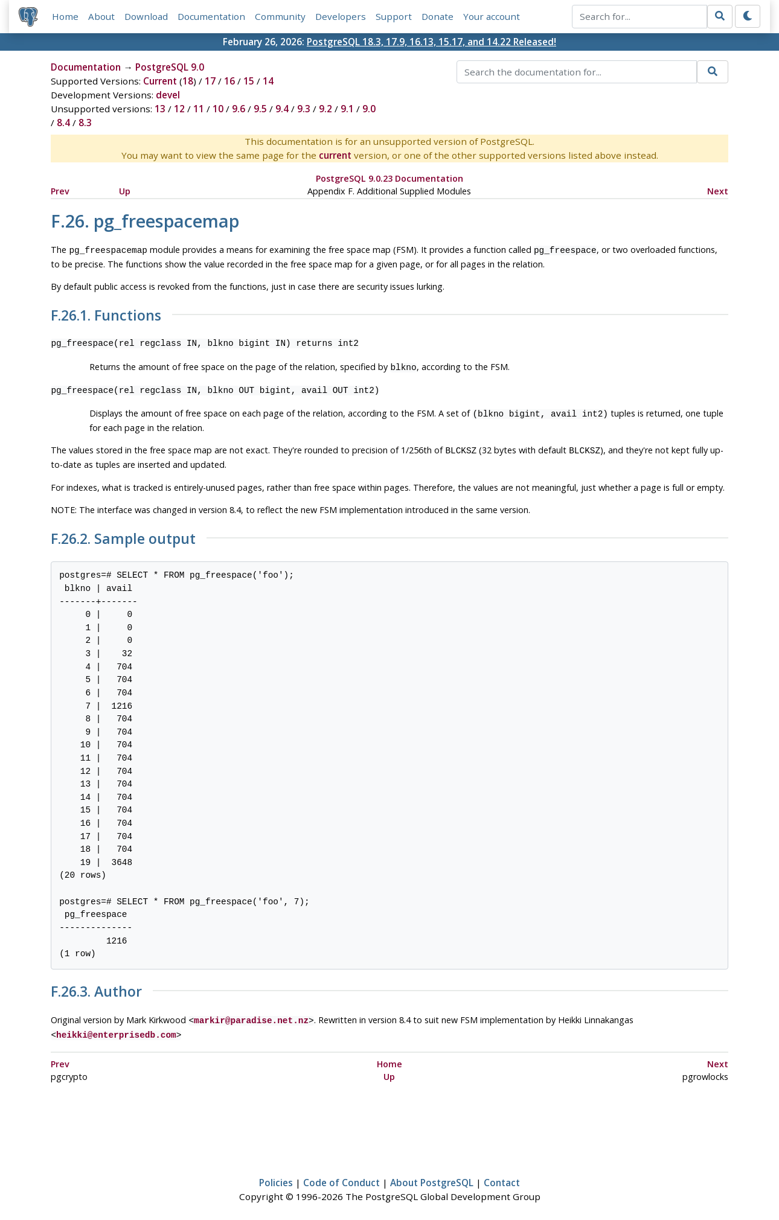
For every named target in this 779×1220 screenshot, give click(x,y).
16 (229, 81)
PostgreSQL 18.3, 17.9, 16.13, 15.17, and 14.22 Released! (431, 42)
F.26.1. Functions (106, 314)
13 (160, 109)
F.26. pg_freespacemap (145, 220)
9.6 (238, 109)
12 (179, 109)
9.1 (347, 109)
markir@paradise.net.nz (251, 1015)
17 (210, 81)
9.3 (303, 109)
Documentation (211, 16)
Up (124, 191)
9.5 (260, 109)
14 (268, 81)
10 (218, 109)
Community (280, 16)
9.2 (325, 109)
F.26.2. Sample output (123, 534)
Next (717, 191)
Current (160, 81)
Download (146, 16)
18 (187, 81)
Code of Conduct (341, 1175)
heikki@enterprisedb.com (116, 1028)
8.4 (63, 123)
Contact (502, 1175)
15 (248, 81)
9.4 (282, 109)
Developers (340, 16)
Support (394, 16)
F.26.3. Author (96, 987)
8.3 (85, 123)
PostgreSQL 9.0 (169, 67)
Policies (276, 1175)
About (101, 16)
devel (168, 95)
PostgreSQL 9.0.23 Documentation (389, 178)
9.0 (369, 109)
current (335, 155)
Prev (60, 191)
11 (198, 109)
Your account (491, 16)
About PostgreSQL (431, 1175)
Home (65, 16)
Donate (438, 16)
